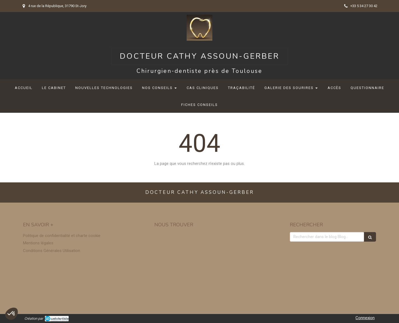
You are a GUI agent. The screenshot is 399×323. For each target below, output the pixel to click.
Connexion (365, 317)
